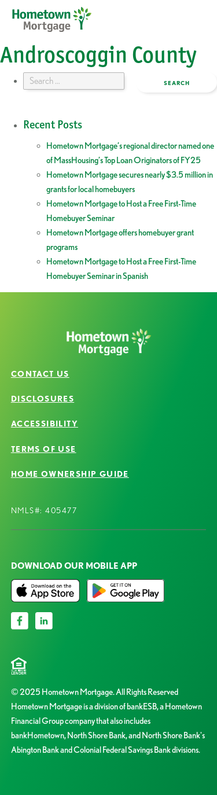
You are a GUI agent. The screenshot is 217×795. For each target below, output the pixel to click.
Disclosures (42, 398)
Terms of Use (43, 449)
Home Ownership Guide (70, 474)
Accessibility (44, 423)
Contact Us (40, 373)
